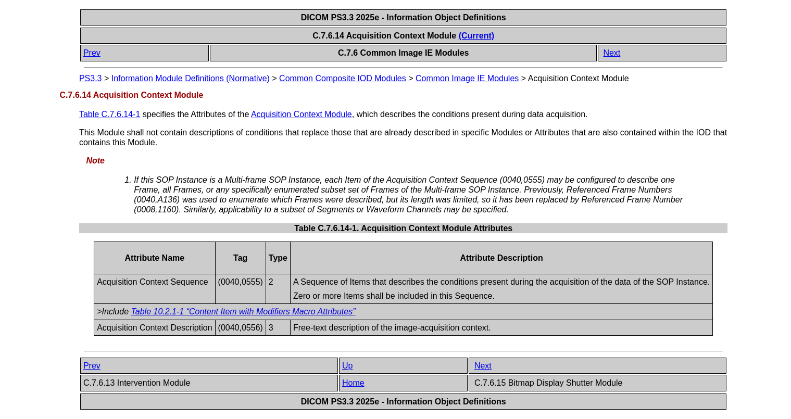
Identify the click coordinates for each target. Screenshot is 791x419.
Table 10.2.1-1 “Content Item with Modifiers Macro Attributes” (243, 311)
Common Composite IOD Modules (342, 78)
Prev (92, 52)
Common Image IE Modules (467, 78)
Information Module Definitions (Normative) (190, 78)
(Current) (476, 35)
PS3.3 (90, 78)
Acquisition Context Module (301, 114)
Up (347, 365)
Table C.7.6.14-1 (109, 114)
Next (611, 52)
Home (353, 382)
